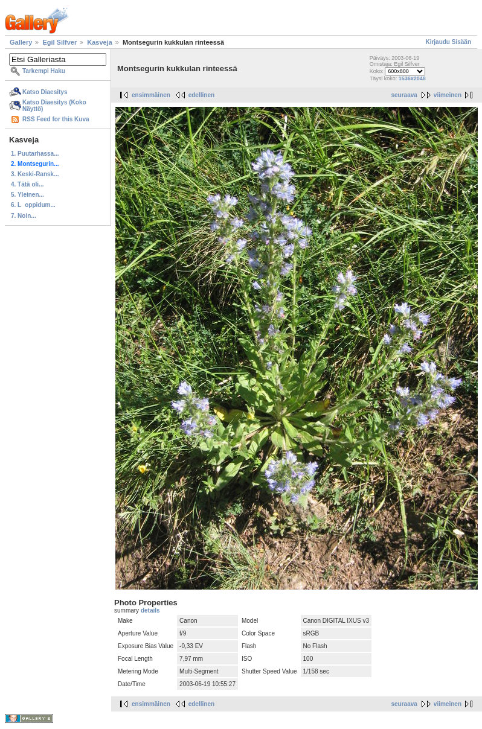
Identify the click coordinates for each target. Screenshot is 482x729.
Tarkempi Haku (43, 71)
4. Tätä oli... (27, 184)
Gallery (21, 42)
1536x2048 (412, 78)
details (150, 610)
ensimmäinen (151, 95)
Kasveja (99, 42)
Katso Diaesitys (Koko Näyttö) (54, 105)
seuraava (404, 95)
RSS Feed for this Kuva (55, 119)
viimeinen (447, 95)
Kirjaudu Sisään (448, 42)
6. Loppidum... (33, 205)
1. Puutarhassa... (35, 153)
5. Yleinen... (27, 194)
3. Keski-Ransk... (35, 174)
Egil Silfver (59, 42)
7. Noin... (23, 215)
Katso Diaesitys (44, 92)
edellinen (201, 95)
